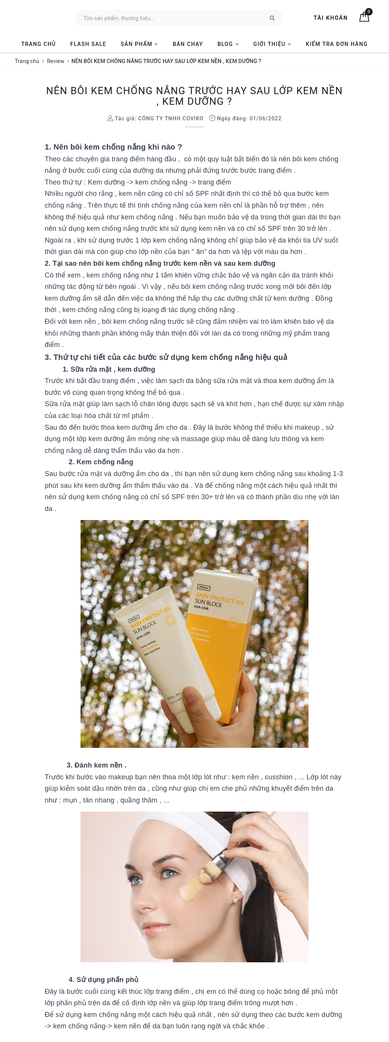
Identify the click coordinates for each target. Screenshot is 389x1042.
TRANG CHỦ (38, 44)
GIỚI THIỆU (272, 44)
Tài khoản (331, 18)
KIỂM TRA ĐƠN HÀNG (337, 44)
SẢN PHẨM (139, 44)
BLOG (228, 44)
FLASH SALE (88, 44)
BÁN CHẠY (188, 44)
